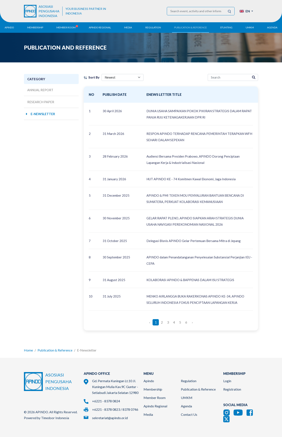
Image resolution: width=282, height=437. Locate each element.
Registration (232, 389)
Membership (153, 389)
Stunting (226, 27)
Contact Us (189, 414)
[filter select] (123, 77)
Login (227, 381)
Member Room (155, 398)
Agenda (272, 27)
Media (148, 414)
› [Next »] (192, 322)
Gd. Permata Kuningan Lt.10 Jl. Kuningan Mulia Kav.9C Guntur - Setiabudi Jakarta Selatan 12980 (115, 387)
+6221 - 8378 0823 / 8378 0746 (115, 409)
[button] (246, 11)
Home (28, 350)
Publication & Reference (55, 350)
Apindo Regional (155, 406)
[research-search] (228, 77)
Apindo (149, 381)
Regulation (188, 381)
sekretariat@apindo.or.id (110, 418)
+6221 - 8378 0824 (106, 401)
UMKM (186, 398)
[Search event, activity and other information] (196, 11)
